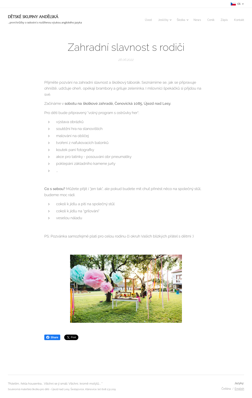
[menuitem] (145, 20)
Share (52, 337)
